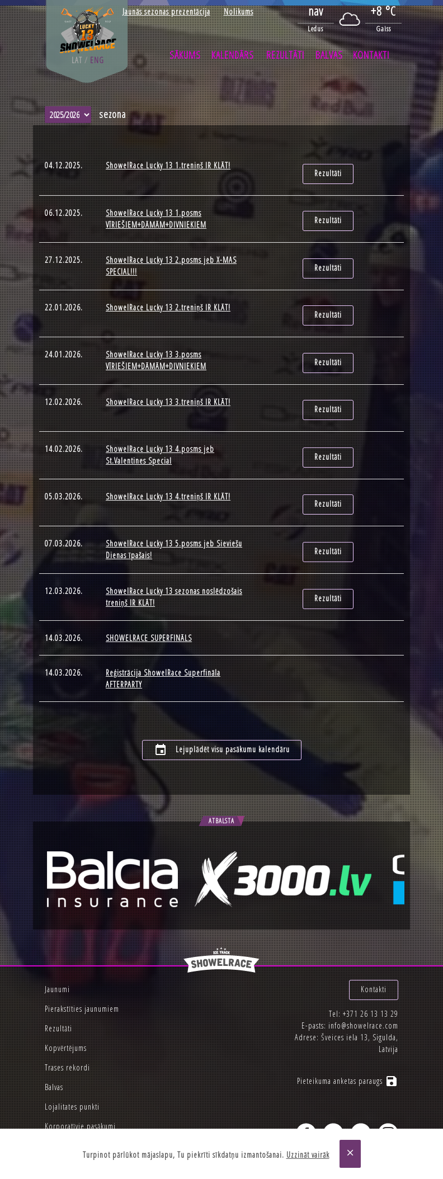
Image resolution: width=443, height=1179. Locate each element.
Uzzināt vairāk (307, 1154)
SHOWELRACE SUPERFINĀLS (149, 616)
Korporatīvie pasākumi (80, 1100)
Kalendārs (232, 55)
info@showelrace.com (363, 994)
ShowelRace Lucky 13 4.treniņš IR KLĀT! (168, 480)
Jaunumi (57, 963)
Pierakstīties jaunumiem (82, 982)
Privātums (59, 1119)
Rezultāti (285, 55)
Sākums (185, 55)
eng (97, 60)
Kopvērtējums (66, 1021)
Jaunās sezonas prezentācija (166, 11)
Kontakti (371, 55)
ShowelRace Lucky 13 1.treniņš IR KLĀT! (168, 165)
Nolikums (238, 11)
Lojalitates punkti (72, 1080)
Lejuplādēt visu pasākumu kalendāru (222, 723)
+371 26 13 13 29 (370, 983)
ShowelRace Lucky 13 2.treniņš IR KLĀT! (168, 301)
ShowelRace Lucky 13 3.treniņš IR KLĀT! (168, 390)
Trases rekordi (67, 1041)
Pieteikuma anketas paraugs (347, 1050)
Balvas (329, 55)
